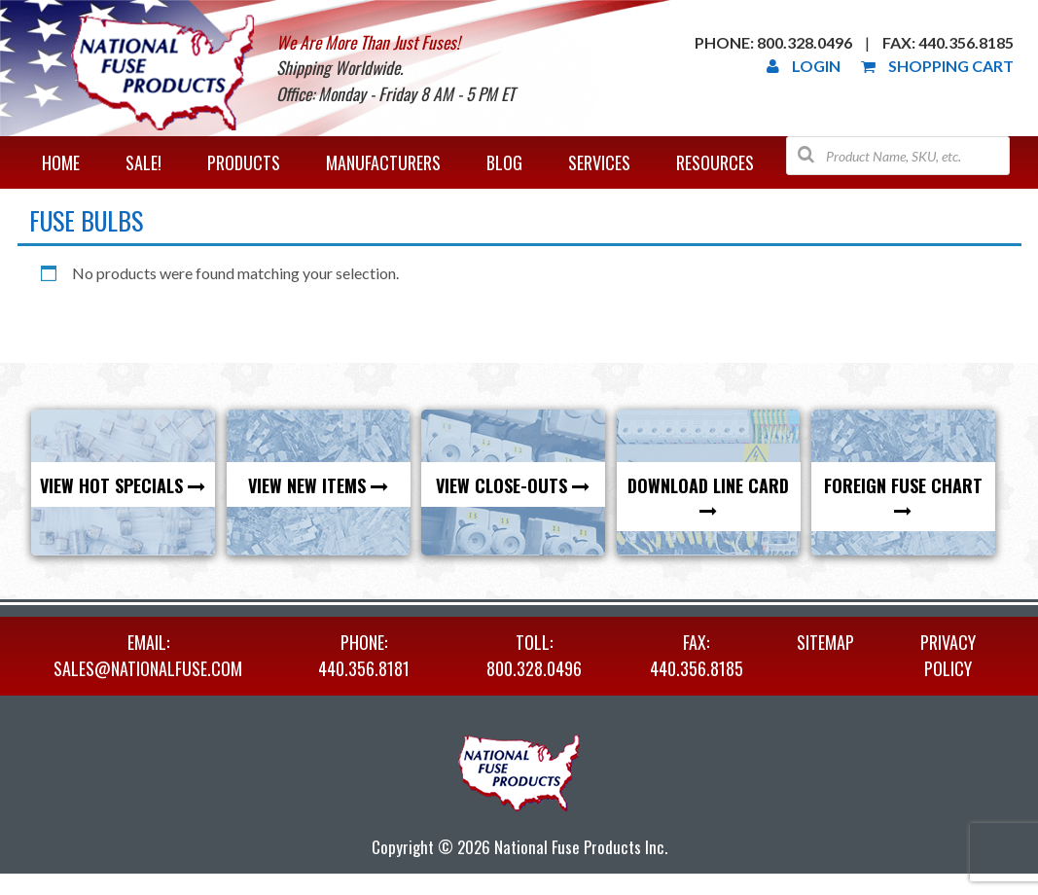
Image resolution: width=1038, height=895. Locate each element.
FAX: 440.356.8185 (696, 655)
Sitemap (825, 642)
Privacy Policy (948, 655)
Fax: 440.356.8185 (948, 42)
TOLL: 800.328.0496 (534, 655)
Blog (504, 162)
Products (243, 162)
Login (804, 65)
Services (599, 162)
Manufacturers (383, 162)
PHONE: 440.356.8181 (364, 655)
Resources (715, 162)
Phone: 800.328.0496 (773, 42)
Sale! (143, 162)
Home (61, 162)
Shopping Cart (937, 65)
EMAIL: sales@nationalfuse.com (148, 655)
